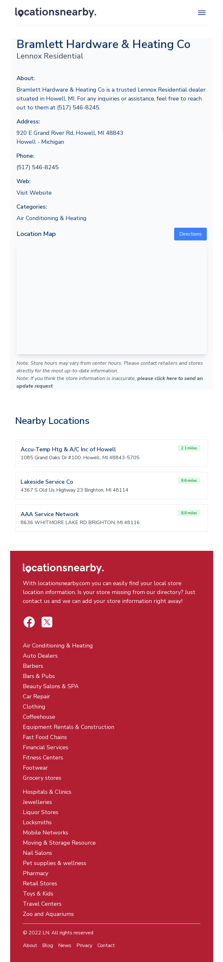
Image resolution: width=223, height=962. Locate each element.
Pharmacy (35, 873)
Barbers (33, 666)
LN (46, 932)
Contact (106, 945)
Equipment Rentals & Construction (68, 727)
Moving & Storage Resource (59, 843)
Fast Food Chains (45, 737)
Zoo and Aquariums (48, 914)
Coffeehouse (39, 717)
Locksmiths (37, 822)
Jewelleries (37, 802)
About (30, 945)
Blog (47, 945)
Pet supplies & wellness (54, 863)
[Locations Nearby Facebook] (47, 622)
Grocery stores (42, 778)
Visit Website (34, 193)
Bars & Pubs (39, 676)
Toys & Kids (38, 893)
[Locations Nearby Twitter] (29, 622)
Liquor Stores (40, 812)
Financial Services (45, 747)
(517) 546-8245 (37, 167)
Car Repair (36, 696)
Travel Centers (42, 904)
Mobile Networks (45, 832)
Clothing (34, 706)
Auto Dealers (40, 656)
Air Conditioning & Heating (51, 218)
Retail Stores (40, 883)
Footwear (35, 768)
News (64, 945)
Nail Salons (37, 853)
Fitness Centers (43, 757)
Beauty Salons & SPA (51, 686)
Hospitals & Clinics (47, 792)
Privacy (84, 945)
